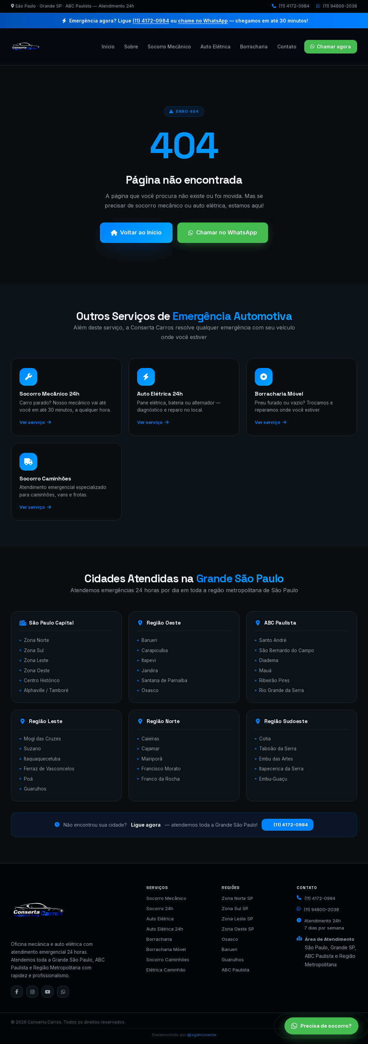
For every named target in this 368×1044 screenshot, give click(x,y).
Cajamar (151, 748)
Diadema (268, 660)
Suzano (32, 748)
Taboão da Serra (277, 748)
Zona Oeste (37, 670)
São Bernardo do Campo (286, 650)
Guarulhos (35, 789)
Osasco (150, 690)
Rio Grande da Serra (281, 690)
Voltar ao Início (136, 232)
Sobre (131, 46)
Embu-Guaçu (273, 779)
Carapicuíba (155, 650)
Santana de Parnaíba (164, 680)
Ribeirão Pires (274, 680)
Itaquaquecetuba (42, 759)
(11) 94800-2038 (336, 6)
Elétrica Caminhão (166, 969)
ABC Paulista (235, 969)
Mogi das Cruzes (42, 738)
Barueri (149, 640)
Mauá (265, 670)
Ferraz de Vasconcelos (49, 768)
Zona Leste (36, 660)
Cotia (265, 738)
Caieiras (150, 738)
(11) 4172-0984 (290, 6)
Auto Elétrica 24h (164, 929)
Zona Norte (36, 640)
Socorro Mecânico (169, 46)
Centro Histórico (42, 680)
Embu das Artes (276, 759)
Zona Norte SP (237, 898)
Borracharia (254, 46)
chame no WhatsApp (203, 21)
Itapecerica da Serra (281, 768)
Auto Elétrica (216, 46)
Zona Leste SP (237, 918)
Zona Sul (34, 650)
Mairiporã (152, 759)
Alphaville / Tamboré (46, 690)
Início (108, 46)
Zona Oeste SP (238, 929)
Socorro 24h (159, 908)
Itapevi (149, 660)
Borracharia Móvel (166, 949)
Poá (28, 779)
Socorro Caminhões (167, 959)
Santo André (272, 640)
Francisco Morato (161, 768)
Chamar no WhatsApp (222, 232)
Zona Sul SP (235, 908)
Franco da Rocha (161, 779)
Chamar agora (330, 46)
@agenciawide (201, 1034)
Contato (286, 46)
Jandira (150, 670)
